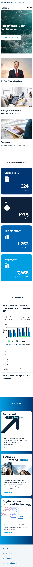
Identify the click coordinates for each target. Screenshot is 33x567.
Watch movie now (11, 37)
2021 (5, 357)
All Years (5, 352)
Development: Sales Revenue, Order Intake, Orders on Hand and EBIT (16, 308)
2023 (5, 362)
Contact (6, 548)
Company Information (12, 563)
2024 (5, 364)
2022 (5, 359)
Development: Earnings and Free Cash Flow (16, 377)
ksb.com (21, 2)
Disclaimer (7, 558)
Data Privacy (8, 553)
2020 (5, 354)
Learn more (8, 448)
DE (31, 2)
